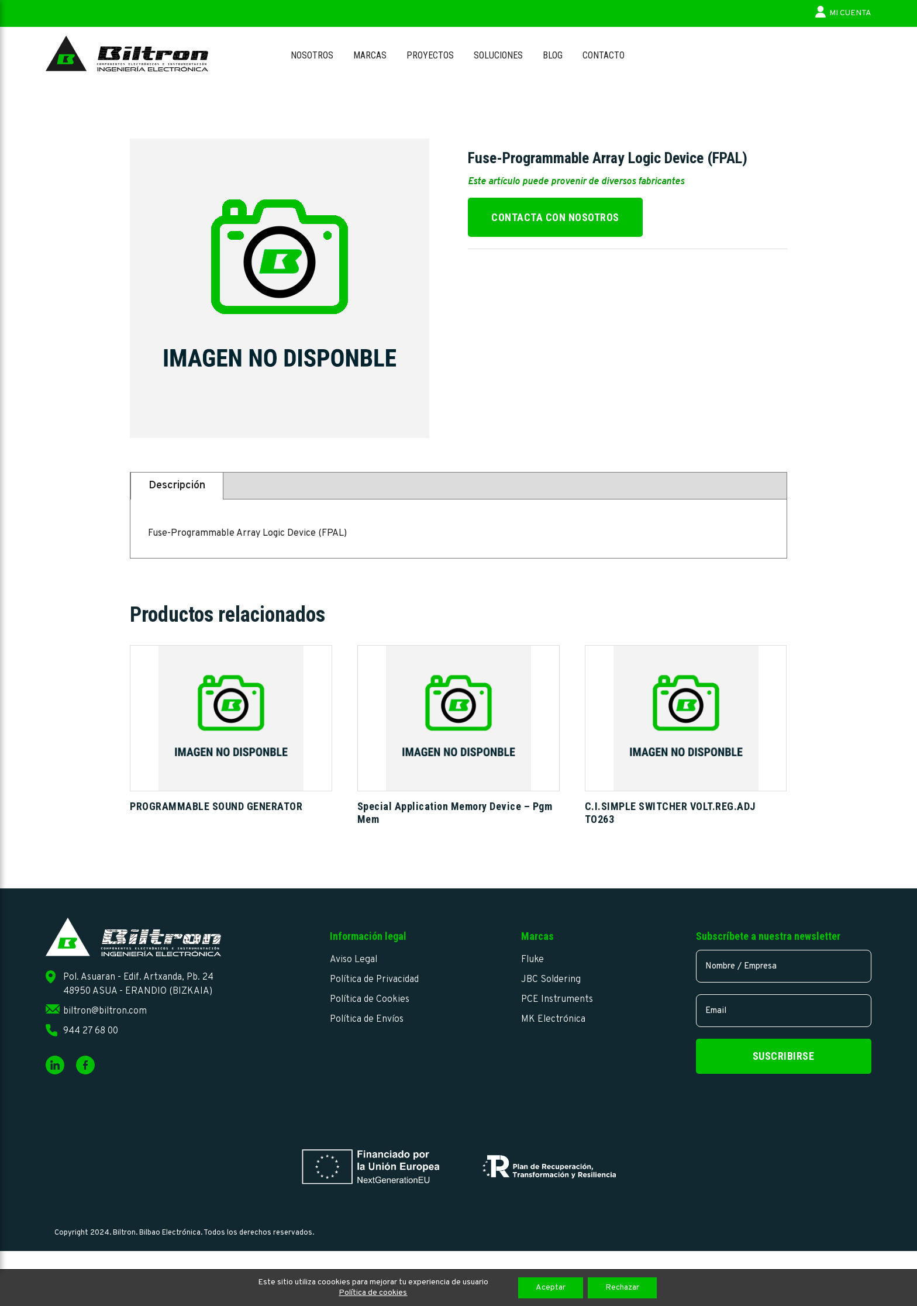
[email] (783, 1010)
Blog (553, 55)
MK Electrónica (553, 1019)
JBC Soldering (551, 979)
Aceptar (551, 1288)
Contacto (603, 55)
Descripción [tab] (177, 485)
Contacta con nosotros (555, 217)
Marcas (370, 55)
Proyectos (430, 55)
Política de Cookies (369, 999)
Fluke (532, 960)
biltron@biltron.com (105, 1011)
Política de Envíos (367, 1019)
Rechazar (622, 1288)
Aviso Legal (353, 960)
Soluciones (498, 55)
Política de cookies (373, 1293)
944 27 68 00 (90, 1031)
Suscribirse (784, 1056)
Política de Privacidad (374, 979)
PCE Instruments (557, 999)
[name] (783, 966)
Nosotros (312, 55)
